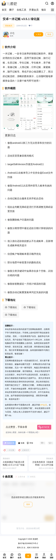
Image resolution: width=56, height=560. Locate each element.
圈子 (11, 10)
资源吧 (35, 539)
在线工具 (21, 10)
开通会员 (34, 10)
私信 (49, 34)
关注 (38, 34)
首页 (4, 10)
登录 (28, 504)
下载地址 (12, 307)
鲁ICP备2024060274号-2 (28, 543)
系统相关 (8, 26)
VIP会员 (43, 405)
